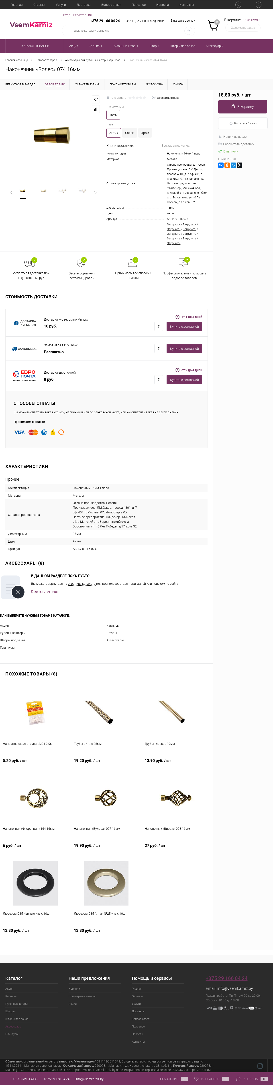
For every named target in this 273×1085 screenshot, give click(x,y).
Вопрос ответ (111, 4)
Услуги (61, 4)
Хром (145, 133)
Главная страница (44, 591)
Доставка (84, 4)
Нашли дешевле (232, 136)
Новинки (74, 988)
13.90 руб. (177, 763)
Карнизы (113, 625)
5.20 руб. (35, 763)
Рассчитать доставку (236, 144)
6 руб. (35, 848)
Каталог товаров (34, 46)
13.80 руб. (35, 933)
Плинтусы (7, 647)
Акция (4, 625)
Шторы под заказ (12, 640)
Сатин (129, 133)
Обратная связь (21, 1079)
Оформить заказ (243, 27)
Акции (73, 1003)
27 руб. (177, 848)
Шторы (111, 633)
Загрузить (173, 224)
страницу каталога (82, 583)
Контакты (186, 4)
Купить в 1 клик (243, 123)
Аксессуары (115, 640)
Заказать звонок (183, 20)
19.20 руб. (106, 763)
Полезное (139, 4)
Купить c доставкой (184, 326)
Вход (66, 15)
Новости (162, 4)
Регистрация (82, 15)
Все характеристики (176, 145)
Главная (17, 4)
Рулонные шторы (12, 633)
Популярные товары (82, 996)
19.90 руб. (106, 848)
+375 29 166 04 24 (105, 21)
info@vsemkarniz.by (235, 988)
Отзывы (39, 4)
